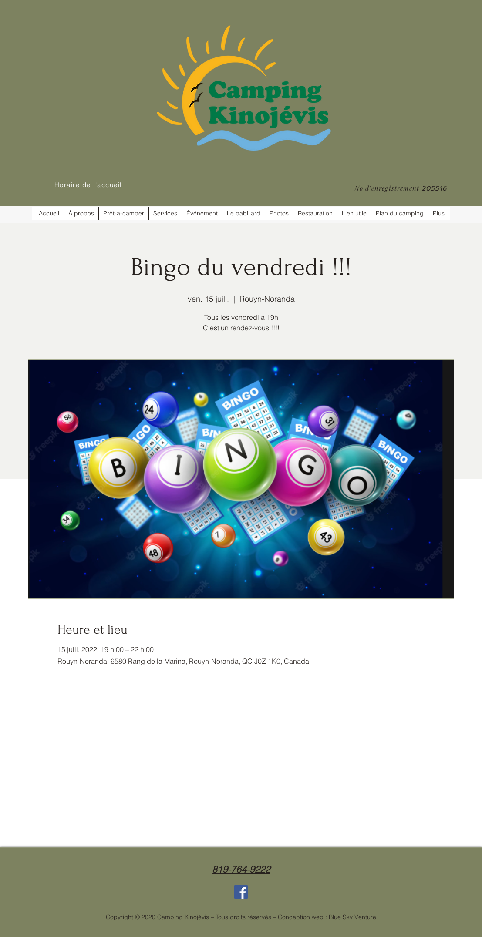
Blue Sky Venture (352, 917)
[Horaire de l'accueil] (89, 184)
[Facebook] (241, 892)
